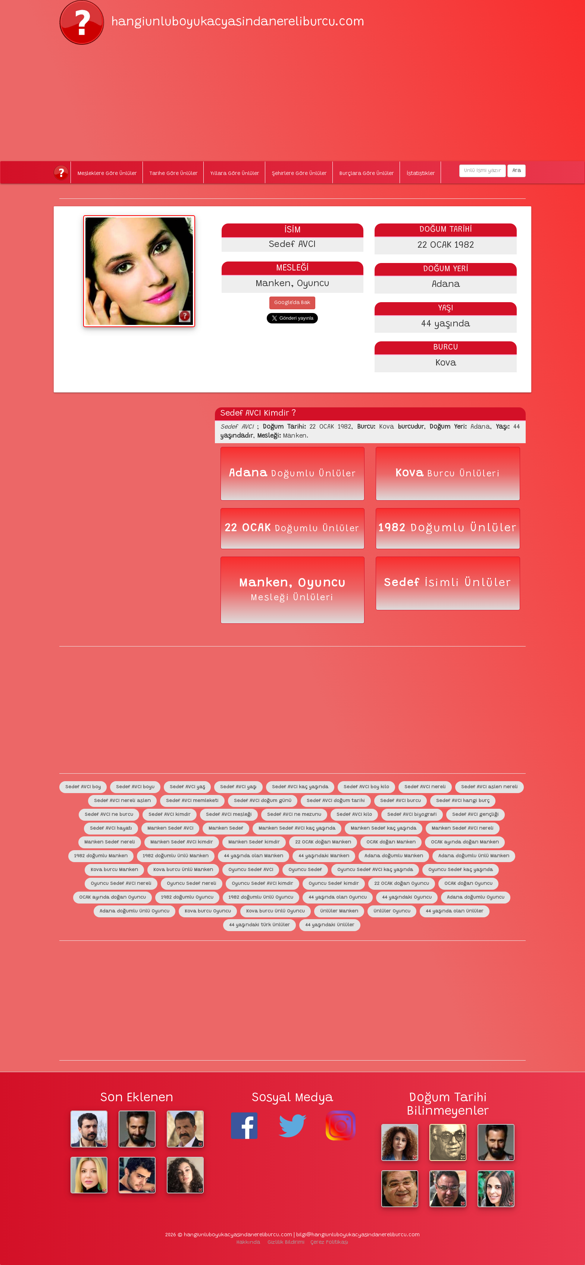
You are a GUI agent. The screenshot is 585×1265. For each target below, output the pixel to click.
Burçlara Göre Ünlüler (367, 173)
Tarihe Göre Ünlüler (174, 173)
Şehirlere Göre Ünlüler (299, 173)
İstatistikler (421, 173)
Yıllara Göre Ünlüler (234, 173)
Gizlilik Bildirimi (286, 1242)
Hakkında (248, 1242)
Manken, (268, 583)
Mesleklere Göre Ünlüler (107, 173)
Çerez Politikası (329, 1242)
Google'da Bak (292, 303)
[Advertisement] (292, 97)
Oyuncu (322, 583)
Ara (516, 170)
